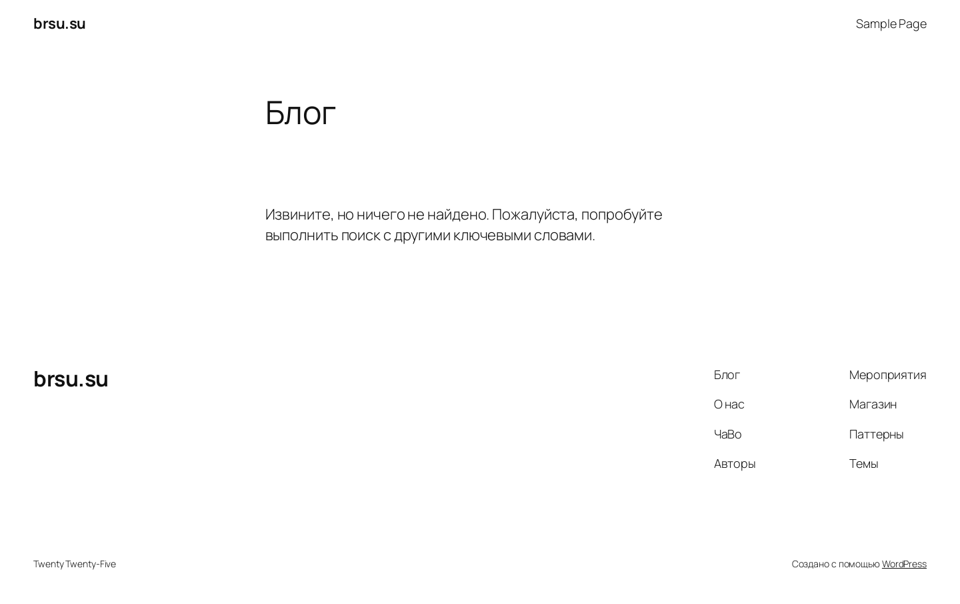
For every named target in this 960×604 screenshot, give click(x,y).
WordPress (904, 563)
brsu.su (59, 23)
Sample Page (891, 23)
